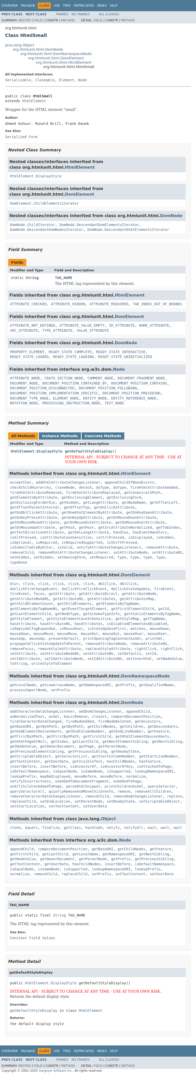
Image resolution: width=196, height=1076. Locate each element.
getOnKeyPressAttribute (33, 517)
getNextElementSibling (125, 741)
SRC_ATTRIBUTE (24, 330)
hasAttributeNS (55, 624)
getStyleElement (26, 619)
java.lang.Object (19, 45)
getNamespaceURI (95, 685)
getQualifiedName (156, 685)
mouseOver (133, 634)
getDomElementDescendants (36, 731)
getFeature (158, 731)
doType (102, 487)
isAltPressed (23, 537)
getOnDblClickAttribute (33, 512)
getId (163, 609)
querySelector (162, 786)
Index (102, 5)
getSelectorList (71, 756)
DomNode (171, 215)
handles (120, 532)
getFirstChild (97, 736)
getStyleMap (127, 619)
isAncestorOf (83, 766)
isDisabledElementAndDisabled (137, 624)
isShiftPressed (122, 542)
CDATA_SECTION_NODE (63, 378)
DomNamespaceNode (145, 676)
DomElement (79, 194)
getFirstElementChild (132, 609)
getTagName (154, 619)
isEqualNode (65, 771)
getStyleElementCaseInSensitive (78, 619)
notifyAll (133, 828)
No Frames (80, 14)
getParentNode (112, 746)
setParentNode (89, 801)
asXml (54, 716)
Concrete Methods (103, 436)
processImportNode (28, 690)
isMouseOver (71, 629)
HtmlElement (34, 101)
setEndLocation (55, 801)
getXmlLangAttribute (88, 532)
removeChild (22, 552)
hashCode (93, 828)
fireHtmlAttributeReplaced (93, 492)
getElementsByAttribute (33, 497)
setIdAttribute (25, 659)
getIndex (59, 741)
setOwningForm (71, 557)
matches (137, 629)
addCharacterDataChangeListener (42, 711)
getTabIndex (168, 527)
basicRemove (76, 716)
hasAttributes (89, 624)
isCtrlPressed (110, 537)
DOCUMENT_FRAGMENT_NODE (141, 378)
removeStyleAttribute (59, 649)
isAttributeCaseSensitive (66, 537)
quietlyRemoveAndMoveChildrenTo (81, 791)
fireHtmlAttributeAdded (154, 487)
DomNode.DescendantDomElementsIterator (99, 225)
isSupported (118, 771)
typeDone (18, 562)
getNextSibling (167, 741)
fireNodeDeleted (114, 721)
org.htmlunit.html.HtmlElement (64, 62)
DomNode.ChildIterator (32, 225)
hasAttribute (23, 624)
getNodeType (67, 614)
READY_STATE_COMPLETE (70, 352)
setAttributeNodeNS (59, 654)
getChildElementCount (31, 604)
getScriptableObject (30, 756)
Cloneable (45, 80)
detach (85, 487)
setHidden (19, 557)
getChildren (131, 726)
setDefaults (129, 654)
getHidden (69, 502)
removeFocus (22, 649)
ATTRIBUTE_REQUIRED (109, 304)
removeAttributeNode (105, 644)
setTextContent (64, 806)
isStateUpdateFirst (106, 629)
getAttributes (101, 599)
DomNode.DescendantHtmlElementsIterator (128, 230)
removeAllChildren (153, 791)
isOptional (20, 542)
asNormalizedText (27, 716)
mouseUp (17, 638)
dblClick (106, 584)
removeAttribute (161, 547)
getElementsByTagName (117, 604)
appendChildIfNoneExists (129, 482)
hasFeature (150, 761)
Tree (67, 5)
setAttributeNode (130, 552)
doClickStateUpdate (130, 589)
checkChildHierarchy (30, 487)
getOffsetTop (77, 507)
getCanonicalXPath (142, 492)
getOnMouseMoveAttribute (34, 522)
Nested (24, 20)
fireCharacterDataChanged (36, 721)
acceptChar (20, 482)
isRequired (46, 542)
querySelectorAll (27, 791)
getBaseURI (20, 726)
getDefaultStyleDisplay (88, 451)
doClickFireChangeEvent (33, 589)
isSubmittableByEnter (31, 547)
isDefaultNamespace (29, 771)
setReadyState (121, 801)
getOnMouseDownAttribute (131, 517)
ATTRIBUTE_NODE (25, 378)
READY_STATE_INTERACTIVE (120, 352)
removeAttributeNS (148, 644)
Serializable (18, 80)
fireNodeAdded (80, 721)
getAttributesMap (137, 599)
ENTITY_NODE (95, 398)
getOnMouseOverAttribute (140, 522)
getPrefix (125, 685)
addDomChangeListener (100, 711)
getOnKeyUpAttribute (82, 517)
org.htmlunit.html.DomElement (56, 58)
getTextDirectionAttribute (37, 532)
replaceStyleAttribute (107, 649)
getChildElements (74, 604)
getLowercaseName (57, 685)
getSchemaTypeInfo (101, 614)
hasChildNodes (121, 761)
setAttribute (23, 654)
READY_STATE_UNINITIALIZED (125, 357)
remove (123, 791)
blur (14, 584)
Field (38, 20)
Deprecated (84, 5)
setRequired (101, 557)
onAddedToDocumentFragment (82, 781)
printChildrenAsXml (124, 786)
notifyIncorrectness (30, 781)
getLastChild (85, 741)
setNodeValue (169, 659)
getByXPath (46, 726)
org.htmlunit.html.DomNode (38, 49)
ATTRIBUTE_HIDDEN (68, 304)
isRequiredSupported (82, 542)
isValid (64, 547)
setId (150, 654)
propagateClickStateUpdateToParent (45, 644)
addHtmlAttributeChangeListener (68, 482)
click (28, 584)
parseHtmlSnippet (83, 786)
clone (15, 828)
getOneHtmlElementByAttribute (92, 512)
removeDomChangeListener (138, 796)
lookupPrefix (23, 776)
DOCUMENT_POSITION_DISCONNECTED (42, 388)
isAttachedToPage (154, 766)
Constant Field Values (32, 938)
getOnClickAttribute (114, 507)
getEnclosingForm (124, 497)
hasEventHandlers (149, 532)
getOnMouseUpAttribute (32, 527)
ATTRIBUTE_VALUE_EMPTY (82, 325)
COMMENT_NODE (100, 378)
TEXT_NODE (114, 403)
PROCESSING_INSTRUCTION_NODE (71, 403)
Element (66, 80)
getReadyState (125, 751)
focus (39, 594)
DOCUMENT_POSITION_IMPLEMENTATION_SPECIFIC (54, 393)
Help (114, 5)
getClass (72, 828)
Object (108, 818)
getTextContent (25, 761)
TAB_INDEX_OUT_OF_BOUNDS (157, 304)
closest (99, 716)
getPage (86, 746)
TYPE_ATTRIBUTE (57, 330)
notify (113, 828)
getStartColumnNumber (113, 756)
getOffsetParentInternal (34, 507)
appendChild (138, 711)
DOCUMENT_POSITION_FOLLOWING (108, 388)
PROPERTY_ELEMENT (27, 352)
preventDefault (64, 638)
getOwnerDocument (57, 746)
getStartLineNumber (158, 756)
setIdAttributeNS (104, 659)
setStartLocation (27, 806)
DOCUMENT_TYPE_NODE (29, 398)
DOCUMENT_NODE (24, 383)
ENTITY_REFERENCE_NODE (133, 398)
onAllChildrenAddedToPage (36, 786)
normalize (135, 776)
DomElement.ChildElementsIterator (44, 203)
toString (18, 663)
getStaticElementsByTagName (152, 614)
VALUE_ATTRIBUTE (93, 330)
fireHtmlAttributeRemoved (36, 492)
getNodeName (133, 502)
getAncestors (148, 721)
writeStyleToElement (51, 663)
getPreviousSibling (87, 751)
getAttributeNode (139, 594)
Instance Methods (60, 436)
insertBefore (23, 766)
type (121, 557)
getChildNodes (101, 726)
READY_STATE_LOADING (73, 357)
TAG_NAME (63, 278)
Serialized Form (21, 137)
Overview (10, 5)
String (32, 278)
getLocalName (23, 685)
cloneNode (65, 487)
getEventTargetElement (84, 609)
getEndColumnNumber (85, 731)
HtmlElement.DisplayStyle (36, 176)
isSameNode (91, 771)
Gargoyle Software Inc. (55, 1070)
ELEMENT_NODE (66, 398)
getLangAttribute (100, 502)
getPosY (86, 527)
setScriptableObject (159, 801)
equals (31, 828)
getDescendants (163, 726)
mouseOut (89, 634)
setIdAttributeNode (63, 659)
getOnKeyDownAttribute (148, 512)
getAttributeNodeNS (29, 599)
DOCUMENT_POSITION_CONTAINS (139, 383)
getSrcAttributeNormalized (125, 527)
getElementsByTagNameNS (33, 609)
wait (152, 828)
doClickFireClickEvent (84, 589)
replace (174, 796)
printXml (154, 638)
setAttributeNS (167, 552)
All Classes (109, 14)
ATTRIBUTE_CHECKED (28, 304)
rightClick (145, 649)
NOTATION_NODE (24, 403)
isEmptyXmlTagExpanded (32, 629)
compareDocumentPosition (136, 716)
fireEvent (164, 589)
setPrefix (60, 690)
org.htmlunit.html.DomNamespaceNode (56, 54)
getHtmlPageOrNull (28, 741)
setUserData (95, 806)
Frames (62, 14)
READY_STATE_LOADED (29, 357)
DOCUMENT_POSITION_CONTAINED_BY (74, 383)
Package (28, 5)
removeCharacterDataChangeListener (45, 796)
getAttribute (62, 594)
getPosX (67, 527)
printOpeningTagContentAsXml (112, 638)
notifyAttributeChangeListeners (109, 547)
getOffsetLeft (164, 502)
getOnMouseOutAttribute (87, 522)
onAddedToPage (127, 781)
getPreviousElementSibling (37, 751)
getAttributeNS (68, 599)
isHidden (164, 537)
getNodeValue (23, 746)
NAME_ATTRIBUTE (154, 325)
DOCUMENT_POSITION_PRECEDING (131, 393)
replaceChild (23, 801)
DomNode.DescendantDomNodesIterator (46, 230)
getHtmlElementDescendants (142, 736)
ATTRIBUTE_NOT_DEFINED (32, 325)
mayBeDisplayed (55, 776)
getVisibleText (87, 761)
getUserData (56, 761)
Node (82, 80)
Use (57, 5)
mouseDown (159, 629)
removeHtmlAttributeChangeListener (73, 552)
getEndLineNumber (126, 731)
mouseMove (43, 634)
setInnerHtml (139, 659)
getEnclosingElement (82, 497)
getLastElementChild (30, 614)
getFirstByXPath (26, 736)
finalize (50, 828)
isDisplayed (140, 537)
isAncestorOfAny (116, 766)
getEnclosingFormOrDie (32, 502)
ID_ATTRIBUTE (122, 325)
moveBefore (85, 776)
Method (68, 20)
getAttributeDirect (98, 594)
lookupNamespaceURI (154, 771)
